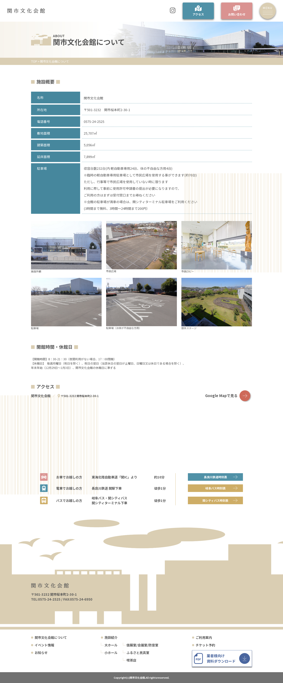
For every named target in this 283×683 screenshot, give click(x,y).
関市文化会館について (51, 637)
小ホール (111, 652)
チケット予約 (205, 645)
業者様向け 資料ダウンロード (221, 658)
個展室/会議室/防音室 (142, 645)
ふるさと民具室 (138, 652)
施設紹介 (111, 637)
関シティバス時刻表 (215, 500)
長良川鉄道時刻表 (215, 477)
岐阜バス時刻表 (215, 488)
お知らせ (41, 652)
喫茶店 (131, 660)
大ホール (111, 645)
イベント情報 (44, 645)
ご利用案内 (204, 637)
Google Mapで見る (221, 395)
